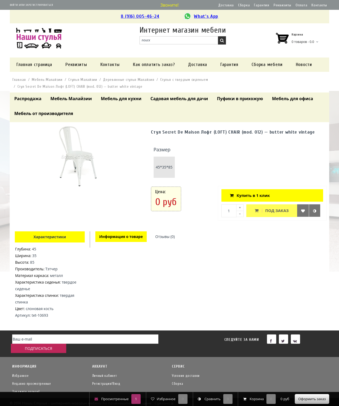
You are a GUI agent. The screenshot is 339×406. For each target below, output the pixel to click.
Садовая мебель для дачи (179, 99)
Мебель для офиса (292, 99)
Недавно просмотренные (31, 375)
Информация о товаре (121, 236)
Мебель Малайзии (47, 79)
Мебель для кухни (121, 99)
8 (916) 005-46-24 (140, 16)
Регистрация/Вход (106, 375)
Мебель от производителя (43, 113)
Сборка (244, 5)
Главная (19, 79)
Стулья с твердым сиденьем (184, 79)
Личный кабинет (104, 367)
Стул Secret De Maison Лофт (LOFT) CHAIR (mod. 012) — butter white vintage (79, 86)
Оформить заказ (312, 398)
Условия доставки (186, 367)
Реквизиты (282, 5)
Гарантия (261, 5)
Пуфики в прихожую (240, 99)
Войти (14, 5)
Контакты (319, 5)
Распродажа (27, 99)
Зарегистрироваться (39, 5)
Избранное (20, 367)
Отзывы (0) (166, 236)
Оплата (301, 5)
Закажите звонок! (26, 383)
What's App (200, 16)
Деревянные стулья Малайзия (128, 79)
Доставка (226, 5)
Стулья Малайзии (82, 79)
